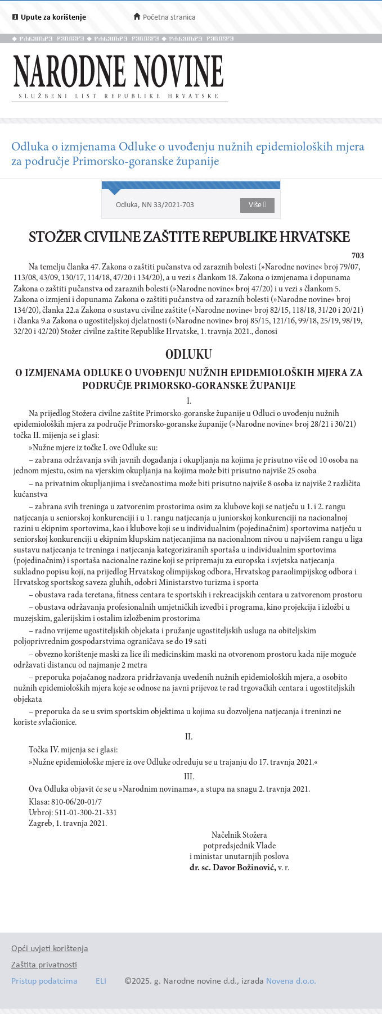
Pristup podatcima (44, 981)
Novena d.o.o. (291, 981)
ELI (101, 981)
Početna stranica (169, 17)
